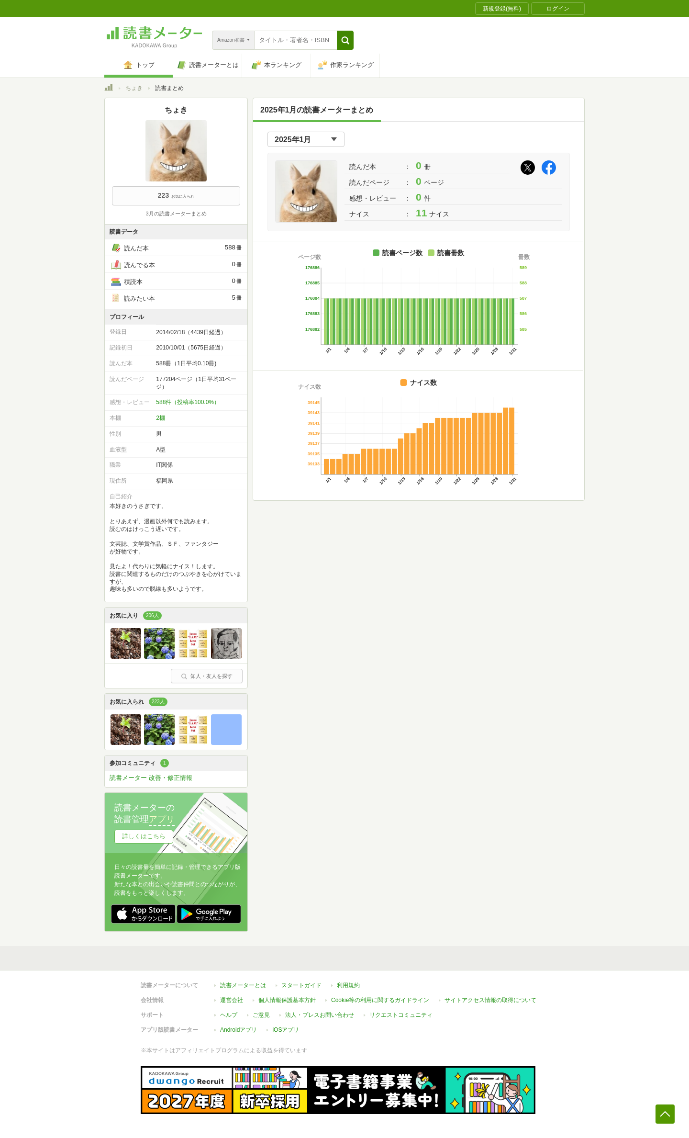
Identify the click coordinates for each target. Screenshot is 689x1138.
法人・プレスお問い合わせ (319, 1015)
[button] (345, 40)
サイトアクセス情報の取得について (490, 1000)
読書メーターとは (243, 985)
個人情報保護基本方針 (287, 1000)
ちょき (134, 88)
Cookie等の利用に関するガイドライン (380, 1000)
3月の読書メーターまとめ (175, 213)
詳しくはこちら (144, 836)
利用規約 (348, 985)
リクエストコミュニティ (401, 1015)
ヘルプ (228, 1015)
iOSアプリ (285, 1030)
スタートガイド (301, 985)
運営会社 (231, 1000)
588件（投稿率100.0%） (188, 402)
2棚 (160, 418)
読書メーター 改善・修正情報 (151, 777)
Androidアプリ (238, 1030)
